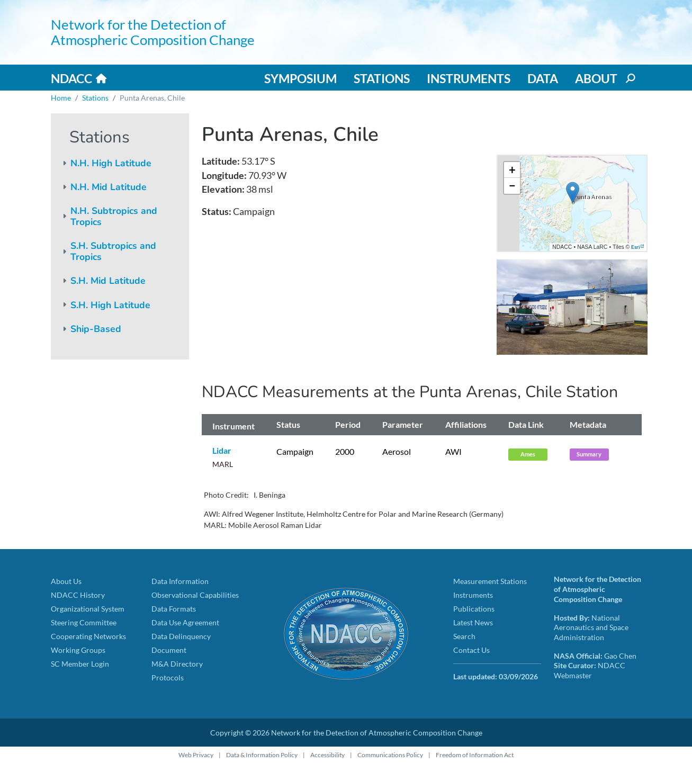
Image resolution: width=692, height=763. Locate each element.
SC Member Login (80, 663)
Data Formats (173, 608)
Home (61, 97)
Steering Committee (83, 622)
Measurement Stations (490, 581)
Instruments (468, 78)
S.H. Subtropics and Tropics (113, 251)
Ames (527, 454)
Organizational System (87, 608)
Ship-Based (95, 328)
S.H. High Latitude (110, 305)
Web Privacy (195, 755)
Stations (382, 78)
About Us (66, 581)
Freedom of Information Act (475, 755)
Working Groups (78, 649)
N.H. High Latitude (110, 163)
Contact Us (471, 649)
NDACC (71, 78)
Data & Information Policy (262, 755)
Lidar (221, 450)
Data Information (180, 581)
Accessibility (327, 755)
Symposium (300, 78)
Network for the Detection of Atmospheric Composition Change (153, 32)
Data (542, 78)
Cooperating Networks (88, 636)
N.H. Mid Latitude (108, 187)
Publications (474, 608)
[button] (572, 192)
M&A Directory (177, 663)
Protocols (167, 677)
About (596, 78)
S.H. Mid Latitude (108, 280)
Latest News (473, 622)
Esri (635, 247)
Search (464, 636)
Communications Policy (390, 755)
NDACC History (78, 594)
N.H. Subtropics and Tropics (113, 216)
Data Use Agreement (185, 622)
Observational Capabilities (195, 594)
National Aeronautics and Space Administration (591, 627)
